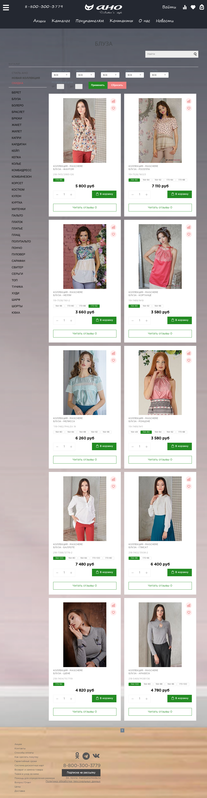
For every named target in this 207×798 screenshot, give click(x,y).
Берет (16, 92)
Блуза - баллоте (64, 548)
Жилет (17, 131)
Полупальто (21, 241)
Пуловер (18, 254)
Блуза (16, 99)
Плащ (16, 235)
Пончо (17, 247)
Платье (17, 228)
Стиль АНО (20, 73)
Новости (165, 20)
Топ (15, 280)
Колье (16, 163)
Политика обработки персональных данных (73, 781)
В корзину (106, 194)
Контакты (121, 20)
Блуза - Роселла (139, 169)
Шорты (17, 306)
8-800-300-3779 (44, 6)
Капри (16, 137)
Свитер (17, 267)
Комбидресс (22, 170)
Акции (39, 20)
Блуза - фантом (63, 169)
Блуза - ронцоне (139, 421)
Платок (17, 222)
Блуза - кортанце (140, 295)
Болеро (17, 105)
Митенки (18, 209)
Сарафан (18, 260)
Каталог (61, 20)
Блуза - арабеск (139, 674)
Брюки (17, 118)
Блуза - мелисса (64, 421)
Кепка (16, 157)
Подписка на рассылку (81, 772)
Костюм (18, 189)
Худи (15, 293)
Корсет (17, 183)
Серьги (17, 273)
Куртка (17, 202)
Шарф (16, 299)
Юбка (16, 312)
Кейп (15, 150)
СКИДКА (17, 83)
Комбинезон (22, 176)
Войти (170, 7)
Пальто (17, 215)
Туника (17, 286)
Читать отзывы (85, 207)
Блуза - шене (61, 674)
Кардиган (19, 144)
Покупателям (90, 20)
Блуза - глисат (138, 548)
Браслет (18, 112)
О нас (144, 20)
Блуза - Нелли (62, 295)
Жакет (16, 124)
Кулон (16, 196)
